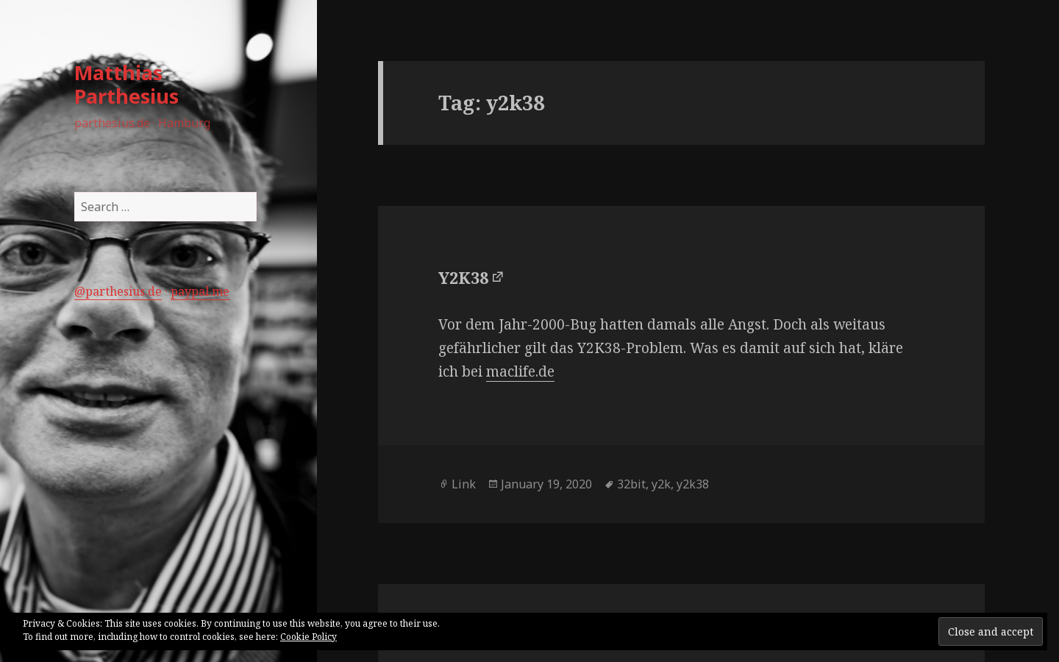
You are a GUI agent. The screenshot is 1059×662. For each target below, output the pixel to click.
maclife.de (520, 371)
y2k (661, 484)
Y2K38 (463, 277)
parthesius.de (123, 291)
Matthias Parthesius (126, 84)
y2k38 (693, 484)
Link (464, 484)
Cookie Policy (308, 636)
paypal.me (200, 291)
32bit (631, 484)
